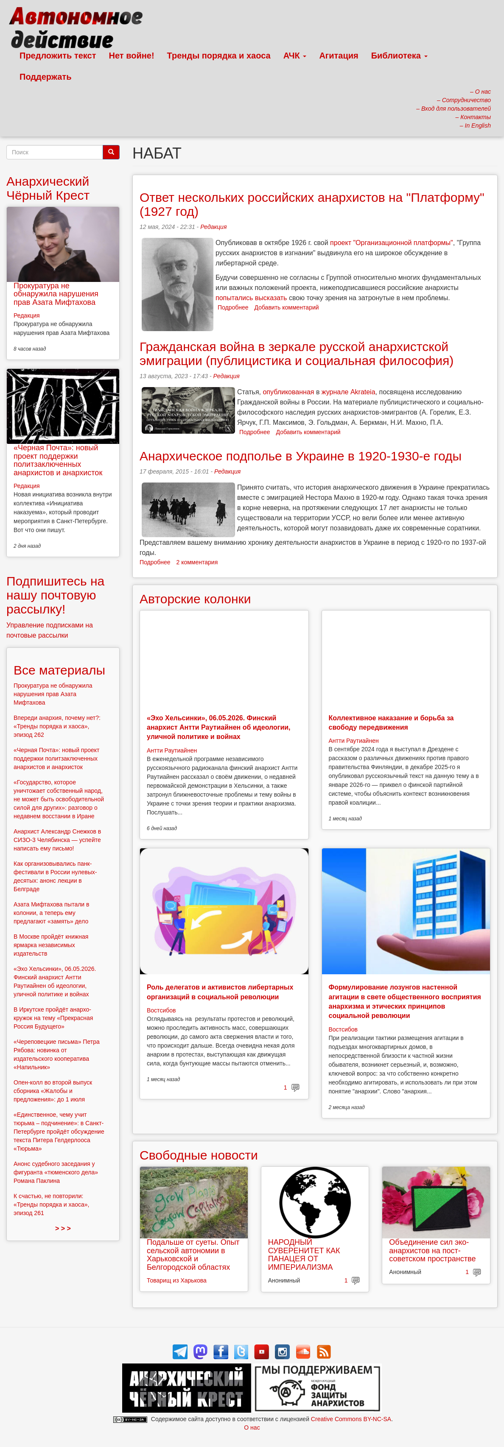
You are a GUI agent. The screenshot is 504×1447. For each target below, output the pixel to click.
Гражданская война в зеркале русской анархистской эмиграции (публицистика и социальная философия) (297, 354)
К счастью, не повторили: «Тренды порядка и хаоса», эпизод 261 (51, 1204)
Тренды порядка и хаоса (219, 55)
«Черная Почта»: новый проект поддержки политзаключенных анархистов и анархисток (58, 460)
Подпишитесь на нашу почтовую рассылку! (55, 595)
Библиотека (399, 55)
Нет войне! (131, 55)
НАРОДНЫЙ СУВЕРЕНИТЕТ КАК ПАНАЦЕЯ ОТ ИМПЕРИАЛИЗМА (304, 1254)
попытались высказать (251, 297)
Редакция (213, 226)
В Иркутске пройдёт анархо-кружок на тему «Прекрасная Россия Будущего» (53, 1018)
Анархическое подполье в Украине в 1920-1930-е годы (301, 456)
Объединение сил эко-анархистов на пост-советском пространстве (432, 1250)
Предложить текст (58, 55)
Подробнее (233, 307)
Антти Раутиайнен (172, 750)
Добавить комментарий (287, 307)
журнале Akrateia (348, 392)
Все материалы (59, 670)
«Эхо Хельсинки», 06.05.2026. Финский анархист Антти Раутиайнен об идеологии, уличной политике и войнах (219, 727)
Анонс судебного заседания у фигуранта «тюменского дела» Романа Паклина (56, 1172)
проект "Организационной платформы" (391, 242)
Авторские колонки (195, 599)
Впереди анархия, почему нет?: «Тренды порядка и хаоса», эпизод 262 (57, 726)
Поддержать (45, 76)
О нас (252, 1427)
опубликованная (288, 392)
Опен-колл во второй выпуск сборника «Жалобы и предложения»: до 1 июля (53, 1091)
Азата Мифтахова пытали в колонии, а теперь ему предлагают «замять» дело (52, 913)
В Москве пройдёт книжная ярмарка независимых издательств (51, 945)
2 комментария (197, 562)
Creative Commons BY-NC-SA (351, 1419)
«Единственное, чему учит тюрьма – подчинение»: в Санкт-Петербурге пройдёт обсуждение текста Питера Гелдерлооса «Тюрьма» (59, 1131)
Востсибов (161, 1010)
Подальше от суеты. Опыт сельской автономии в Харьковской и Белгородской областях (193, 1254)
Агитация (338, 55)
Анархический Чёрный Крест (48, 188)
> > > (63, 1228)
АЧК (295, 55)
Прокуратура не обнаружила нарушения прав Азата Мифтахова (56, 294)
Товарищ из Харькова (177, 1280)
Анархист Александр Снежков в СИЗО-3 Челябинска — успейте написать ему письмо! (57, 840)
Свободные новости (199, 1155)
